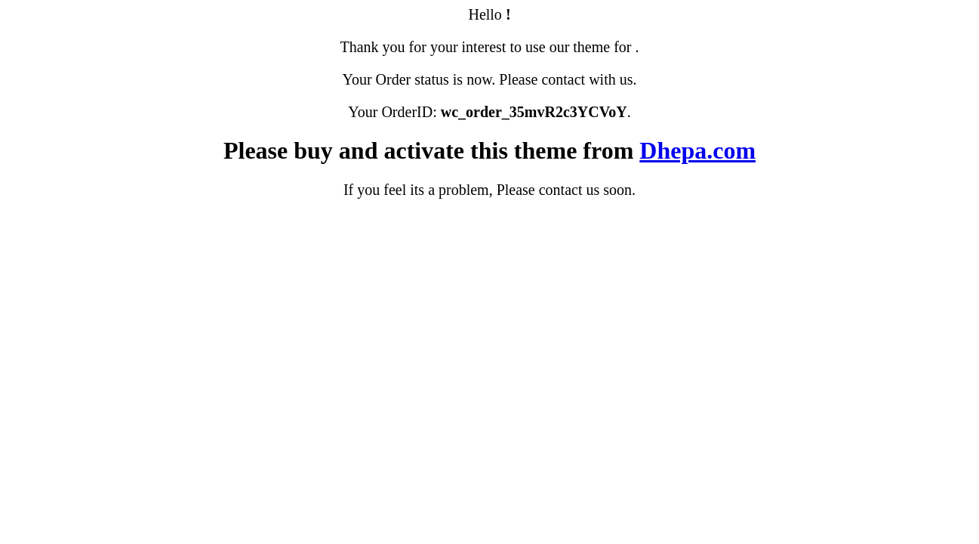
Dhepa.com (697, 150)
